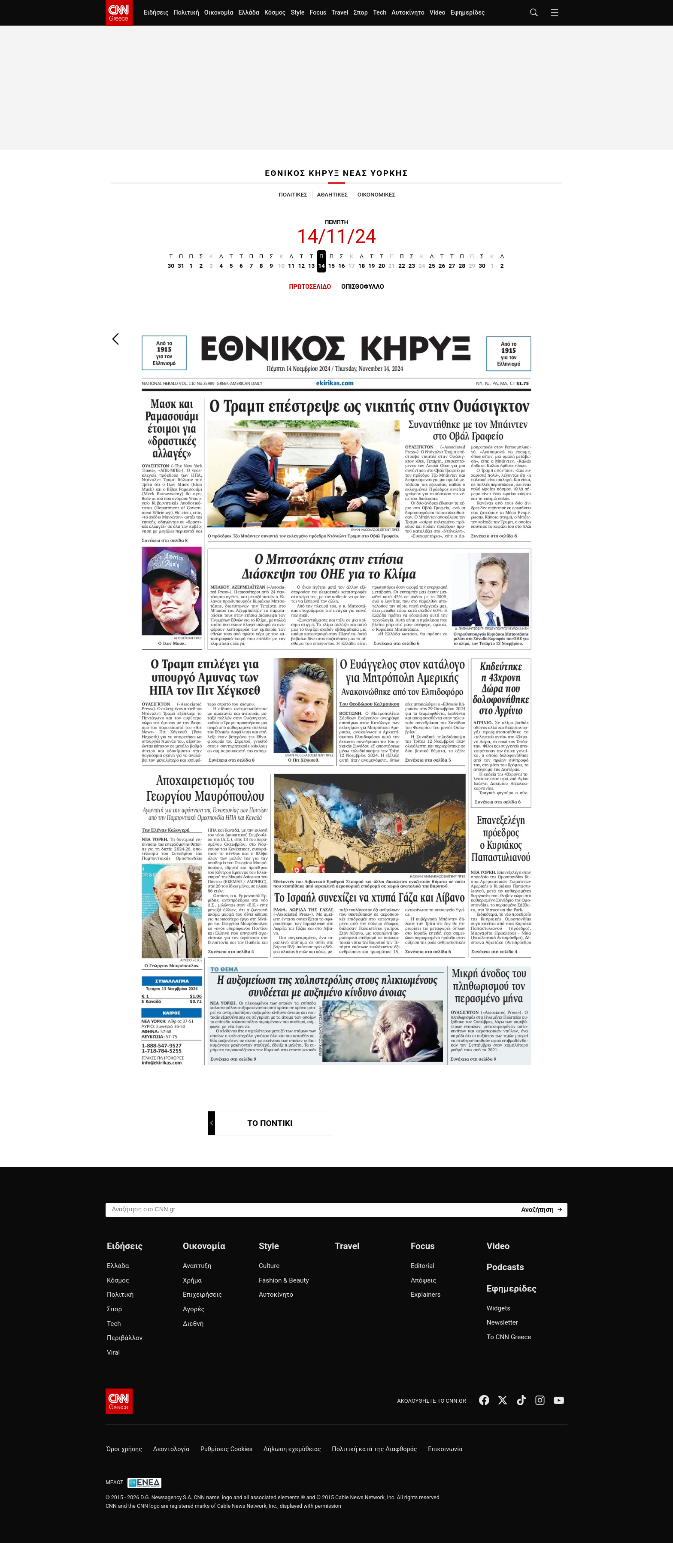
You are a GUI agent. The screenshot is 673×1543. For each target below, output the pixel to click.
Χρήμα (192, 1280)
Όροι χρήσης (124, 1449)
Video (438, 12)
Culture (269, 1266)
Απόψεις (423, 1280)
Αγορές (194, 1309)
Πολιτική (186, 12)
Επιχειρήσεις (202, 1294)
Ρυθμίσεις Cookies (226, 1449)
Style (297, 12)
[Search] (541, 1209)
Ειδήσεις (156, 12)
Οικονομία (218, 12)
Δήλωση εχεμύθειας (292, 1449)
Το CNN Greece (509, 1337)
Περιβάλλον (124, 1338)
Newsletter (502, 1322)
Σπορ (360, 12)
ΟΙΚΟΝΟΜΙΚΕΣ (376, 194)
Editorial (422, 1266)
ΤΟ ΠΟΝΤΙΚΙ (251, 1123)
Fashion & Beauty (284, 1280)
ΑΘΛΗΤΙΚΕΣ (332, 194)
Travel (339, 12)
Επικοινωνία (445, 1449)
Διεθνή (193, 1324)
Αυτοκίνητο (407, 12)
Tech (379, 12)
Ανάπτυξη (197, 1266)
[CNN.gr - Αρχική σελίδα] (119, 1401)
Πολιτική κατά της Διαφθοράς (374, 1449)
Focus (317, 12)
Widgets (498, 1308)
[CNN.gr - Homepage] (119, 13)
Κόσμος (275, 12)
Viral (113, 1352)
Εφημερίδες (468, 12)
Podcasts (505, 1267)
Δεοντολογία (171, 1449)
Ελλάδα (248, 12)
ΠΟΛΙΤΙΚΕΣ (293, 194)
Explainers (426, 1294)
